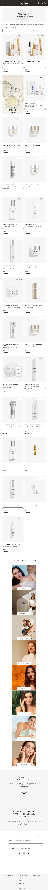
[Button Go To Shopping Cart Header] (45, 3)
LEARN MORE (13, 112)
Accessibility (21, 885)
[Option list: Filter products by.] (13, 30)
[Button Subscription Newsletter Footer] (38, 837)
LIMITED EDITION (41, 35)
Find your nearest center (24, 827)
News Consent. (27, 848)
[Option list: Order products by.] (35, 30)
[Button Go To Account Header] (42, 3)
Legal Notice (21, 883)
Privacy (20, 878)
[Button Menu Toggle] (2, 3)
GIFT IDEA (20, 398)
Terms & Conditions (23, 875)
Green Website (22, 888)
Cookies (20, 880)
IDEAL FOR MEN (19, 279)
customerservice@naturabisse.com (24, 799)
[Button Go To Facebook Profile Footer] (19, 853)
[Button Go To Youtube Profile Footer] (28, 853)
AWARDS (19, 35)
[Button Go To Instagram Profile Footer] (24, 853)
